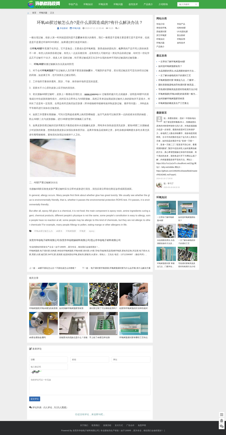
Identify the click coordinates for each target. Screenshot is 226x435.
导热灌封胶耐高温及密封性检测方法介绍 (177, 89)
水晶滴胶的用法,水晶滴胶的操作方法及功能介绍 (181, 71)
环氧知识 (88, 4)
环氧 (34, 48)
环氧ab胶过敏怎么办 (43, 231)
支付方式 (119, 425)
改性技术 (133, 4)
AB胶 (39, 48)
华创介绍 (160, 24)
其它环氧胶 (161, 35)
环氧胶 (82, 231)
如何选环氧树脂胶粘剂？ (170, 66)
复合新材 (181, 35)
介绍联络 (163, 4)
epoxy (95, 94)
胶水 (80, 37)
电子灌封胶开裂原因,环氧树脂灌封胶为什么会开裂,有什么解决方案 (121, 268)
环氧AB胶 (39, 64)
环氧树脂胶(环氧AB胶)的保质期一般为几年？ (180, 94)
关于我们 (84, 425)
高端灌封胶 (161, 31)
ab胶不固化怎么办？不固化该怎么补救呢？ (57, 268)
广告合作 (130, 425)
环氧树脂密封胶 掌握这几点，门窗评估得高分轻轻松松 (184, 80)
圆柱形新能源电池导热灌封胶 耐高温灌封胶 (179, 84)
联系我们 (96, 425)
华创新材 (62, 28)
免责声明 (142, 425)
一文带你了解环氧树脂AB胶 (171, 61)
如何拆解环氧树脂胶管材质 (171, 98)
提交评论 (35, 399)
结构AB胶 (181, 28)
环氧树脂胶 (48, 70)
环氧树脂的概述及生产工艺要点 (173, 103)
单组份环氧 (161, 28)
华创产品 (73, 4)
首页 (34, 13)
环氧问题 (118, 4)
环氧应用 (103, 4)
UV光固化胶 (182, 31)
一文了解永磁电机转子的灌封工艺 (174, 75)
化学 (120, 48)
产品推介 (148, 4)
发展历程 (107, 425)
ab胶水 (59, 231)
